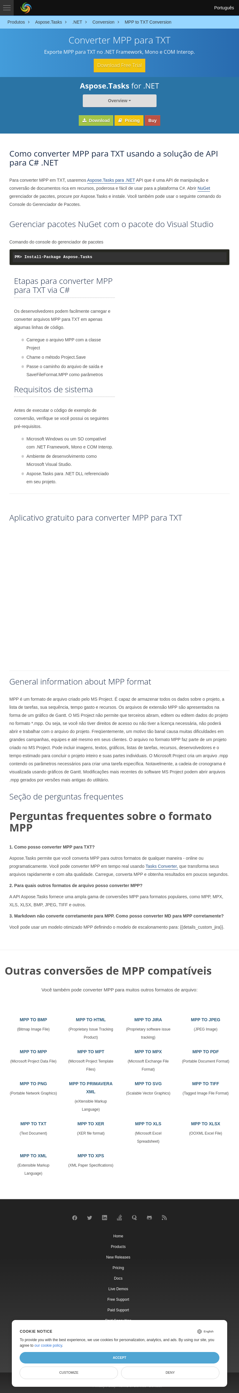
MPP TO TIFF (205, 1083)
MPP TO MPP (33, 1051)
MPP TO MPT (90, 1051)
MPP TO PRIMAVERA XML (91, 1087)
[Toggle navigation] (7, 8)
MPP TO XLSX (205, 1123)
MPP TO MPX (148, 1051)
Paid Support (118, 1309)
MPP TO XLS (148, 1123)
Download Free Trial (119, 65)
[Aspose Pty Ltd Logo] (26, 8)
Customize (68, 1372)
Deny (170, 1372)
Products (118, 1246)
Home (118, 1235)
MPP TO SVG (148, 1083)
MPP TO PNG (33, 1083)
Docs (118, 1278)
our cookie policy (48, 1345)
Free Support (118, 1299)
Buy (152, 120)
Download (96, 120)
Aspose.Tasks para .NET (111, 179)
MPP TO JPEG (205, 1019)
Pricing (128, 120)
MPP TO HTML (91, 1019)
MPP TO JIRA (148, 1019)
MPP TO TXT (34, 1123)
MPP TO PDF (205, 1051)
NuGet (204, 187)
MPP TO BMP (33, 1019)
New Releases (118, 1256)
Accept (119, 1357)
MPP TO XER (90, 1123)
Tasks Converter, (162, 865)
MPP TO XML (33, 1155)
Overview (117, 100)
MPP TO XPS (90, 1155)
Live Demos (118, 1288)
